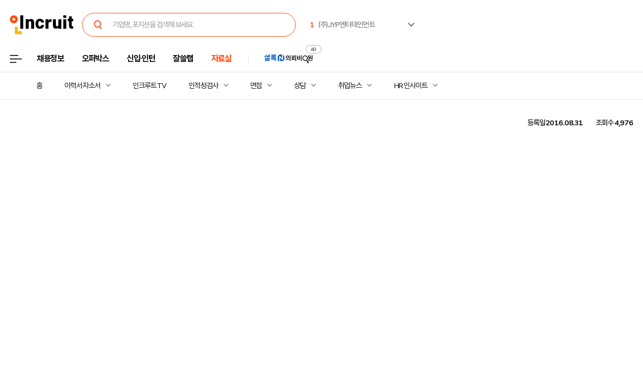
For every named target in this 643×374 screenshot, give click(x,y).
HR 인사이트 (410, 86)
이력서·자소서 (82, 86)
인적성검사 (203, 86)
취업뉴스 (350, 86)
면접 (256, 86)
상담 (300, 86)
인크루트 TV (149, 86)
